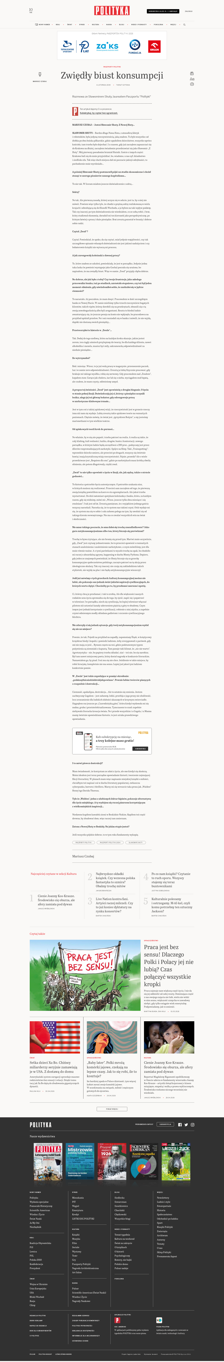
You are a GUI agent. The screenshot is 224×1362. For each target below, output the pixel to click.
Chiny (32, 1306)
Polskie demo (121, 1265)
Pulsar (75, 1289)
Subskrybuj (140, 750)
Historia (161, 1211)
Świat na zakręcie (123, 1244)
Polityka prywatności (82, 1327)
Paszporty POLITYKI (112, 68)
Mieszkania (78, 1199)
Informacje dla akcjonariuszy (86, 1337)
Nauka (109, 26)
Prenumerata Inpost (144, 1126)
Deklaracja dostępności (83, 1332)
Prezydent (35, 1269)
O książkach (121, 1248)
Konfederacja (36, 1265)
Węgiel (75, 1207)
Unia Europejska (38, 1289)
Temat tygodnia (122, 1236)
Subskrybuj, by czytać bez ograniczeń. (99, 114)
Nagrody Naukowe (81, 1302)
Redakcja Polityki (38, 1317)
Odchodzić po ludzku (167, 1220)
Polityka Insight (45, 1356)
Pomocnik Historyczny (41, 1207)
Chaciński (120, 1211)
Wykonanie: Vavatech (151, 1356)
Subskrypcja (165, 1126)
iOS (115, 1328)
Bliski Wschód (37, 1298)
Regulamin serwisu (80, 1317)
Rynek (82, 26)
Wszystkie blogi (122, 1220)
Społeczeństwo (164, 1215)
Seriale (75, 1248)
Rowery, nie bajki (123, 1261)
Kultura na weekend (124, 1240)
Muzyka (76, 1240)
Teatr (74, 1257)
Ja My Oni (34, 1224)
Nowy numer (44, 26)
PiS (31, 1248)
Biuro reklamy (36, 1322)
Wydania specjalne (39, 1203)
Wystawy (76, 1253)
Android (122, 1328)
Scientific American (40, 1211)
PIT (74, 1203)
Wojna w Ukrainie (39, 1285)
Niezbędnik (35, 1228)
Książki (76, 1236)
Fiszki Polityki (162, 1328)
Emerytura (77, 1211)
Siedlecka (119, 1199)
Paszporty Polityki (81, 1265)
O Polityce (34, 1337)
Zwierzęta (162, 1232)
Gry (74, 1261)
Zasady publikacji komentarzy (85, 1322)
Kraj (58, 26)
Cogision (130, 1356)
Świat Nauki (36, 1220)
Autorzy (161, 1241)
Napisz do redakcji (38, 1327)
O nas (159, 1249)
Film (74, 1244)
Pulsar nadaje (121, 1269)
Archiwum (162, 1236)
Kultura (95, 26)
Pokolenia (158, 26)
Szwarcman (120, 1203)
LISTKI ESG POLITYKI (83, 1220)
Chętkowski (120, 1215)
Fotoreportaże (164, 1207)
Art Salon (77, 1273)
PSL (32, 1257)
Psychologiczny (122, 1257)
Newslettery (163, 1199)
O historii (119, 1253)
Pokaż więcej (112, 1110)
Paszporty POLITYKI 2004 (110, 844)
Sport (160, 1224)
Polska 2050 (36, 1261)
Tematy (160, 1245)
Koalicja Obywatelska (40, 1244)
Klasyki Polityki (165, 1228)
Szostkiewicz (121, 1207)
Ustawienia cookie (80, 1342)
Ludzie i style (163, 1203)
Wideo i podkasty (139, 26)
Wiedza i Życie (37, 1215)
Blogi (121, 26)
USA (32, 1294)
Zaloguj (187, 12)
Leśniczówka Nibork (63, 1356)
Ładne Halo (137, 1356)
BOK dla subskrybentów (41, 1332)
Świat (69, 26)
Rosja (32, 1302)
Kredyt (75, 1215)
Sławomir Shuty (136, 844)
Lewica (33, 1253)
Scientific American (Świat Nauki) (89, 1294)
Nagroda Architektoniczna (85, 1269)
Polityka (34, 1199)
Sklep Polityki (164, 1253)
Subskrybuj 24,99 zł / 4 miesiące (162, 12)
